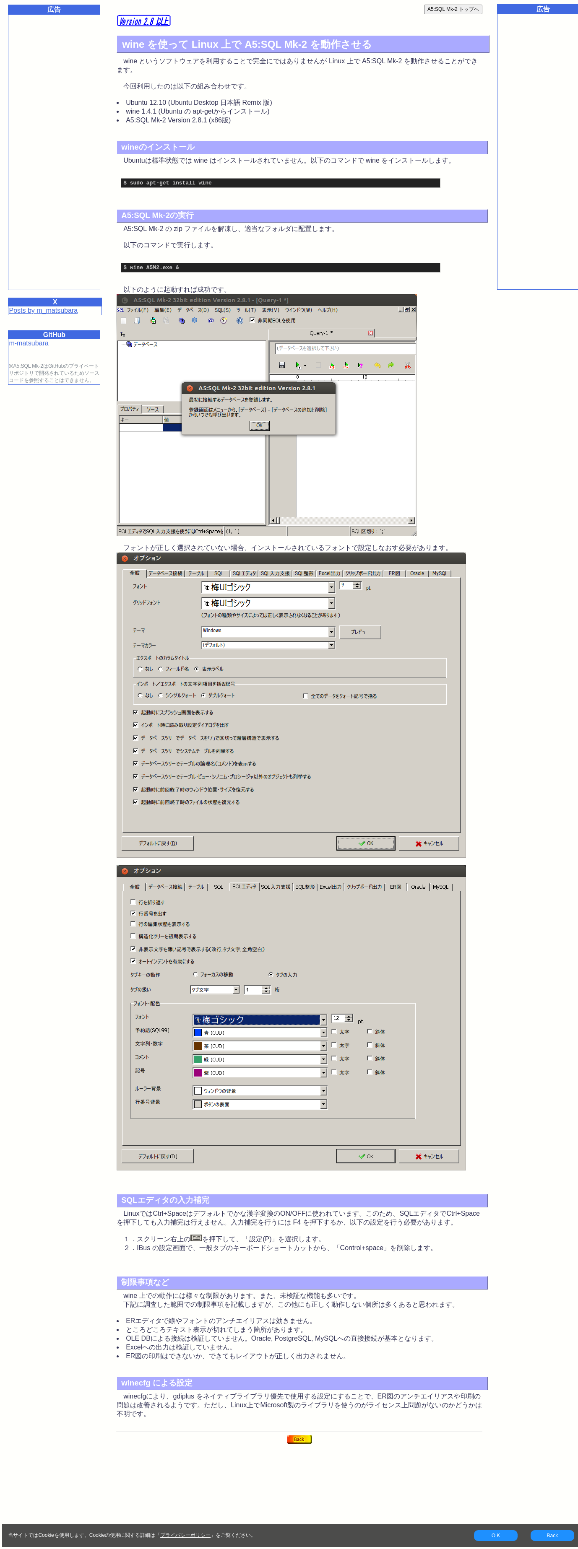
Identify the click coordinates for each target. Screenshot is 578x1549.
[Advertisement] (54, 148)
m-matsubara (28, 343)
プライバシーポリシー (185, 1535)
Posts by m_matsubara (43, 310)
